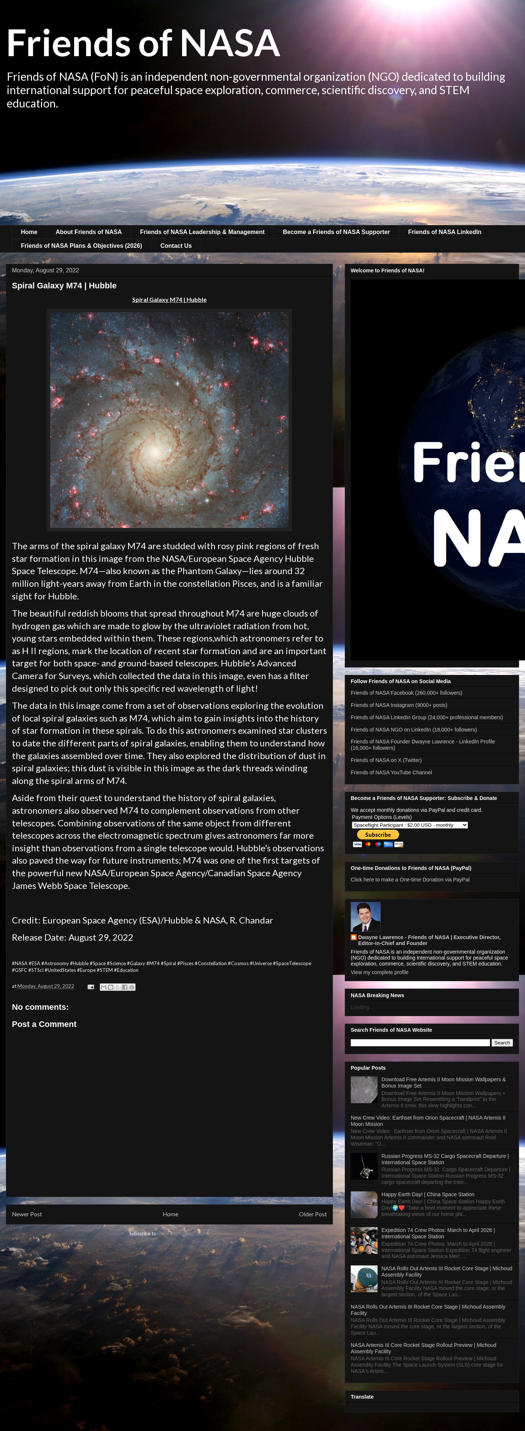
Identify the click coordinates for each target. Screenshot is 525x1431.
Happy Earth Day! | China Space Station (428, 1194)
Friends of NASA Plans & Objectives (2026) (81, 246)
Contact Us (176, 246)
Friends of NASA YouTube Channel (391, 772)
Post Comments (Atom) (184, 1233)
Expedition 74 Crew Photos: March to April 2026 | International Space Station (438, 1233)
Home (29, 232)
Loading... (362, 1007)
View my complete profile (379, 972)
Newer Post (27, 1214)
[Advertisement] (262, 169)
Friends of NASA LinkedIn (444, 232)
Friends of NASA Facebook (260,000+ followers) (406, 693)
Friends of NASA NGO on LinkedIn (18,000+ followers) (414, 730)
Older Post (313, 1214)
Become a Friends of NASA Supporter (336, 232)
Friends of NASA (143, 41)
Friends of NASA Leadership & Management (202, 232)
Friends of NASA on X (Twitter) (386, 760)
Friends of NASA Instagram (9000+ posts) (399, 705)
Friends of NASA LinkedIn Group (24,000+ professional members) (427, 717)
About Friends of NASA (88, 232)
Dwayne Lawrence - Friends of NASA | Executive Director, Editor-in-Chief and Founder (429, 940)
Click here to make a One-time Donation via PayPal (410, 880)
